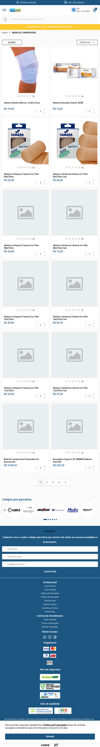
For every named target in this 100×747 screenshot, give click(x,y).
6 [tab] (57, 520)
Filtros (9, 42)
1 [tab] (44, 520)
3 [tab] (51, 520)
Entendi (50, 736)
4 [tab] (53, 520)
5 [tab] (55, 520)
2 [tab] (49, 520)
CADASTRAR (50, 571)
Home (5, 33)
